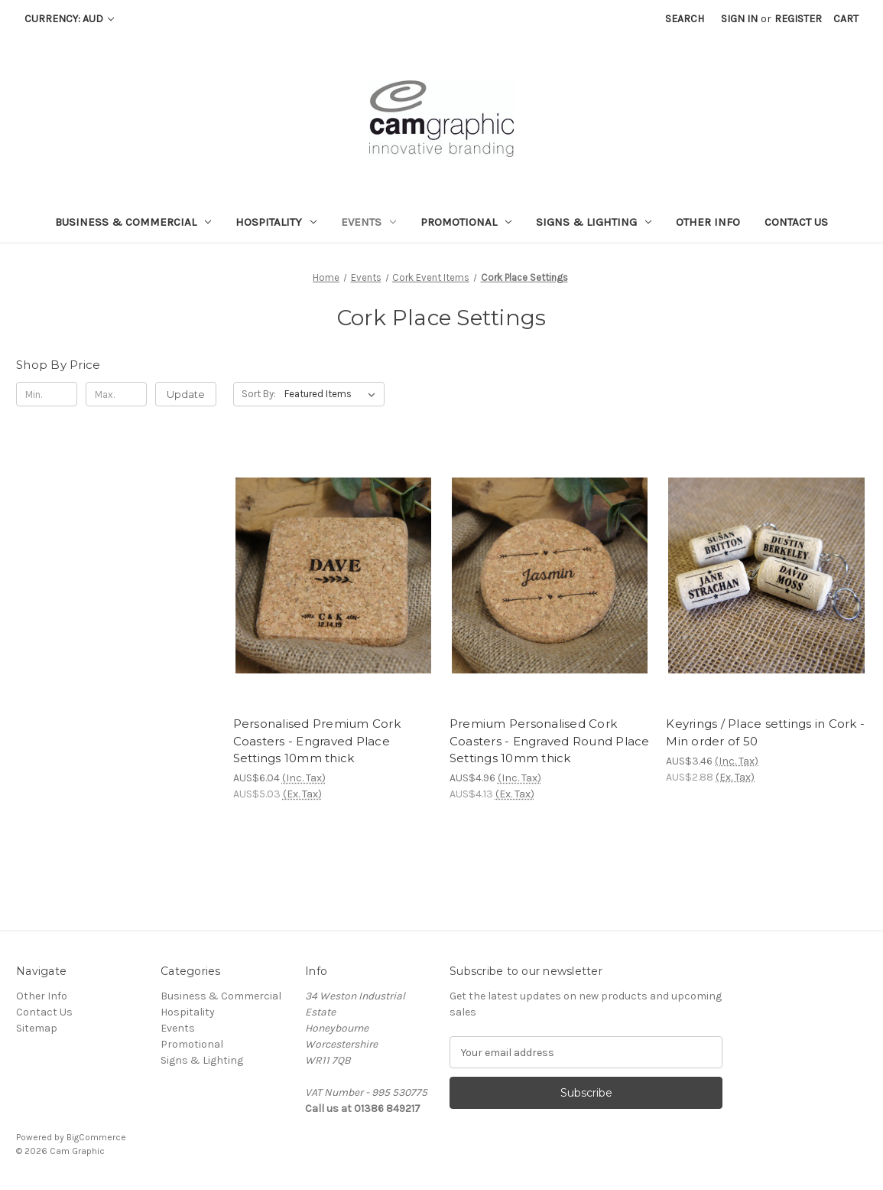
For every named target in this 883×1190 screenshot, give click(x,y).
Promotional (465, 222)
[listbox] (333, 394)
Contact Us (796, 222)
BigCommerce (96, 1137)
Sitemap (36, 1028)
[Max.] (116, 394)
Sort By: (259, 393)
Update (186, 394)
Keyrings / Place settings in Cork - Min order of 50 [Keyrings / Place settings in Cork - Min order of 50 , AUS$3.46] (765, 732)
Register (798, 18)
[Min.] (46, 394)
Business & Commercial (133, 222)
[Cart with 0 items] (846, 18)
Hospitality (276, 222)
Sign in (739, 18)
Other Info (708, 222)
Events (368, 222)
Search (684, 18)
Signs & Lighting (593, 222)
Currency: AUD (69, 18)
